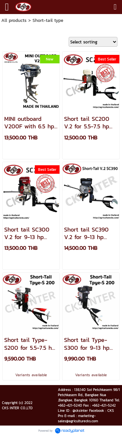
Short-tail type (48, 20)
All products (14, 20)
